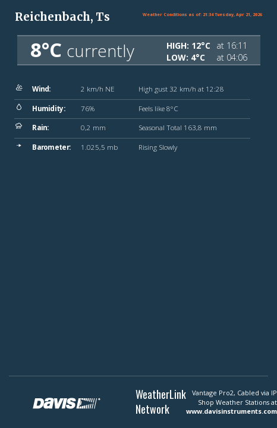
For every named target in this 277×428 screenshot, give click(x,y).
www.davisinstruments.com (231, 411)
